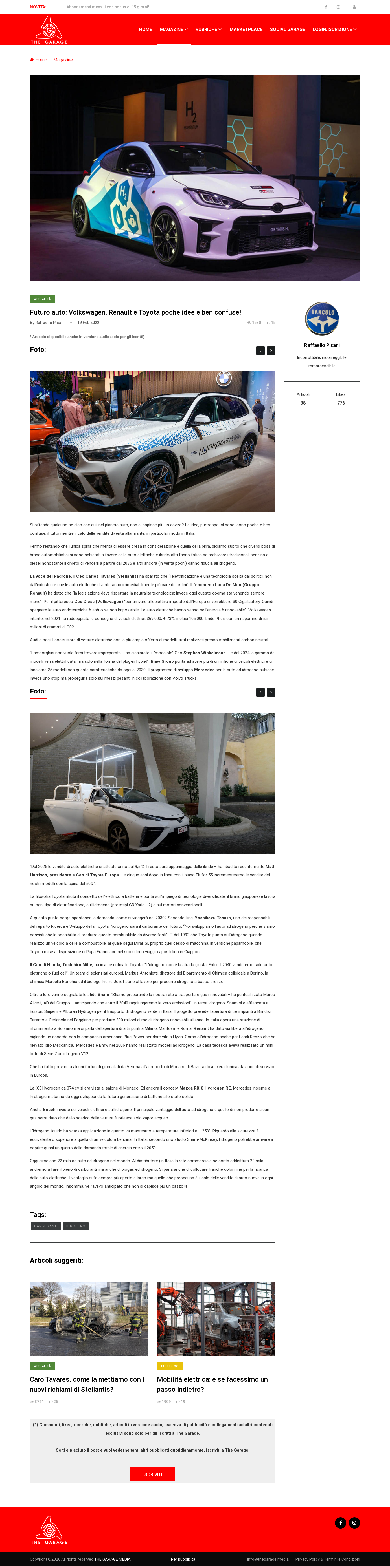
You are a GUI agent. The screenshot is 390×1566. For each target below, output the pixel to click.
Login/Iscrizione (332, 29)
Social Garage (287, 29)
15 (271, 322)
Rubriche (206, 29)
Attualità (42, 299)
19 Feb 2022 (88, 322)
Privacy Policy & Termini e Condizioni (327, 1559)
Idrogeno (76, 1226)
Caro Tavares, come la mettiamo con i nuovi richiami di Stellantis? (87, 1384)
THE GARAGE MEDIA (112, 1559)
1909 (164, 1401)
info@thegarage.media (268, 1559)
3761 (37, 1401)
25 (53, 1401)
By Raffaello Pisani (47, 322)
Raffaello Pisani (322, 345)
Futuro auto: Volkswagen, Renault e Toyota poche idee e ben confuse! (135, 312)
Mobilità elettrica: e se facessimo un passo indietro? (212, 1384)
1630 (254, 322)
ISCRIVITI (152, 1474)
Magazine (171, 29)
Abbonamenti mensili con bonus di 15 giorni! (108, 7)
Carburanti (46, 1226)
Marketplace (246, 29)
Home (145, 29)
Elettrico (169, 1366)
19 (180, 1401)
